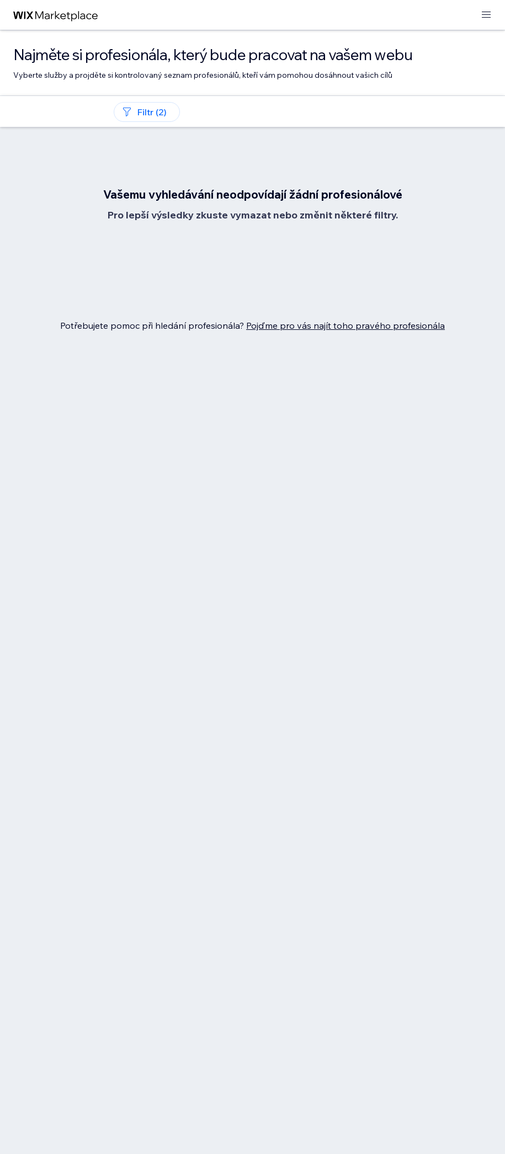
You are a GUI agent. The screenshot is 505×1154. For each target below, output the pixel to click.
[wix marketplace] (55, 15)
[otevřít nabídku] (486, 15)
